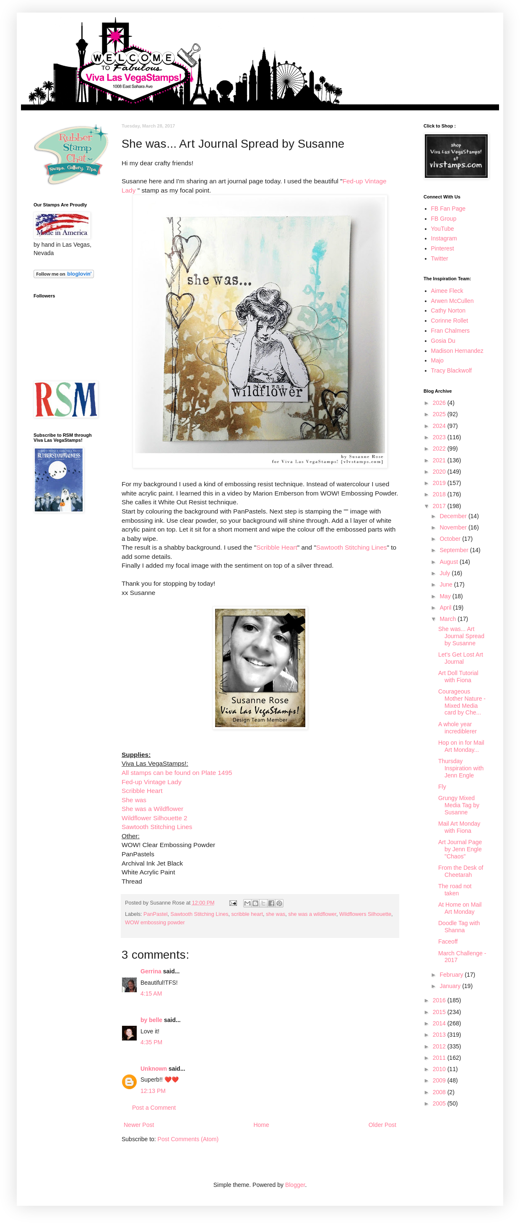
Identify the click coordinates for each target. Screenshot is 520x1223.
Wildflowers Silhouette (365, 914)
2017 (440, 506)
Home (261, 1124)
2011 (440, 1057)
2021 (440, 460)
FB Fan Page (448, 208)
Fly (442, 786)
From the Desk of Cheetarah (460, 871)
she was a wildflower (312, 914)
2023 (440, 437)
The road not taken (454, 890)
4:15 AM (151, 993)
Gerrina (150, 971)
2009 (440, 1080)
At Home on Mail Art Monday (459, 908)
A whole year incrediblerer (457, 728)
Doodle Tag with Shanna (459, 927)
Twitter (439, 258)
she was (275, 914)
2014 (440, 1023)
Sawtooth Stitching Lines (351, 547)
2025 (440, 414)
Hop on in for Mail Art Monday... (461, 746)
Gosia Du (443, 340)
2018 (440, 494)
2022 (440, 448)
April (446, 607)
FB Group (444, 218)
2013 (440, 1034)
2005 (440, 1103)
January (450, 986)
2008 (440, 1092)
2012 (440, 1046)
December (453, 516)
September (454, 550)
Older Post (382, 1124)
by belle (151, 1020)
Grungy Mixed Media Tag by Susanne (458, 805)
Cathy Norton (448, 310)
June (446, 584)
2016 (440, 1000)
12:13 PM (153, 1090)
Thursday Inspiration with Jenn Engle (461, 768)
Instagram (444, 238)
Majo (437, 360)
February (452, 974)
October (450, 538)
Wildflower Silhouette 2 (154, 817)
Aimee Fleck (447, 290)
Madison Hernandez (457, 350)
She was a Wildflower (152, 808)
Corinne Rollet (449, 320)
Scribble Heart (276, 547)
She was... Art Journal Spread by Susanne (461, 636)
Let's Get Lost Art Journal (460, 658)
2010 (440, 1069)
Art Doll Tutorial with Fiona (458, 676)
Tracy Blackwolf (451, 370)
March (448, 618)
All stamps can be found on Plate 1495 (177, 772)
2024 (440, 425)
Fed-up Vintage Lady (152, 781)
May (445, 596)
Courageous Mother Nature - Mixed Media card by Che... (462, 702)
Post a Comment (154, 1107)
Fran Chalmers (450, 330)
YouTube (442, 228)
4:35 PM (151, 1042)
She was (134, 799)
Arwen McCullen (452, 300)
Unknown (153, 1068)
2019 (440, 483)
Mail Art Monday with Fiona (459, 827)
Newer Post (139, 1124)
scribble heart (247, 914)
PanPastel (155, 914)
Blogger (295, 1184)
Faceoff (448, 941)
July (445, 573)
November (453, 527)
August (449, 561)
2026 (440, 402)
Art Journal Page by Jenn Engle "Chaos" (460, 849)
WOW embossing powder (155, 923)
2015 (440, 1012)
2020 (440, 471)
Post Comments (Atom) (188, 1139)
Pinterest (442, 248)
